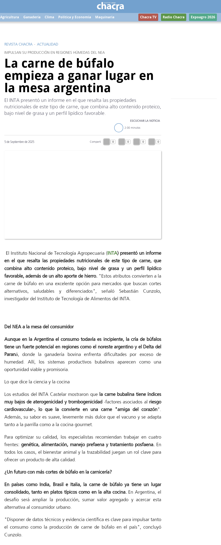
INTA (112, 253)
